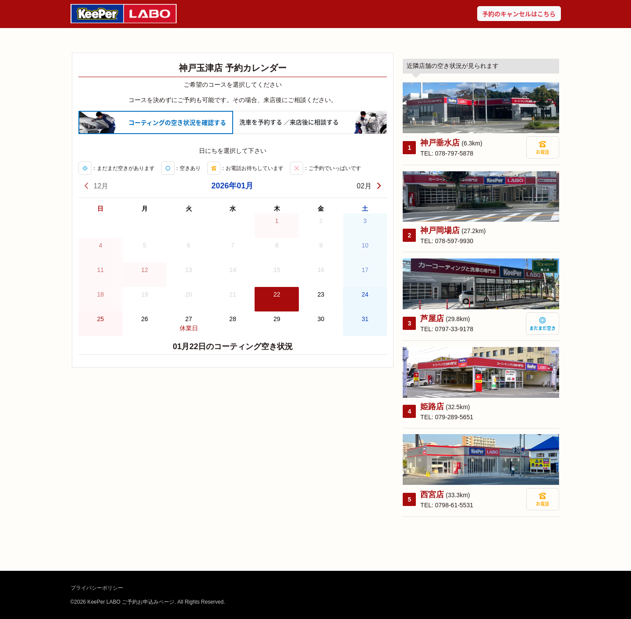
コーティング (177, 122)
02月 (369, 186)
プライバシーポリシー (97, 588)
